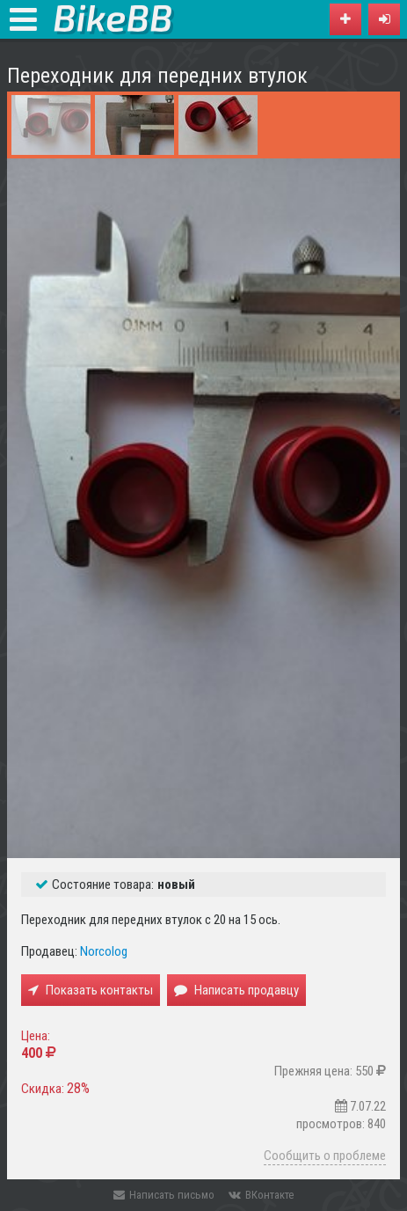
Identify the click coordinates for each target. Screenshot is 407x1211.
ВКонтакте (261, 1194)
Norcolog (103, 951)
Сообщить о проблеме (325, 1155)
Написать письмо (163, 1194)
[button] (384, 19)
